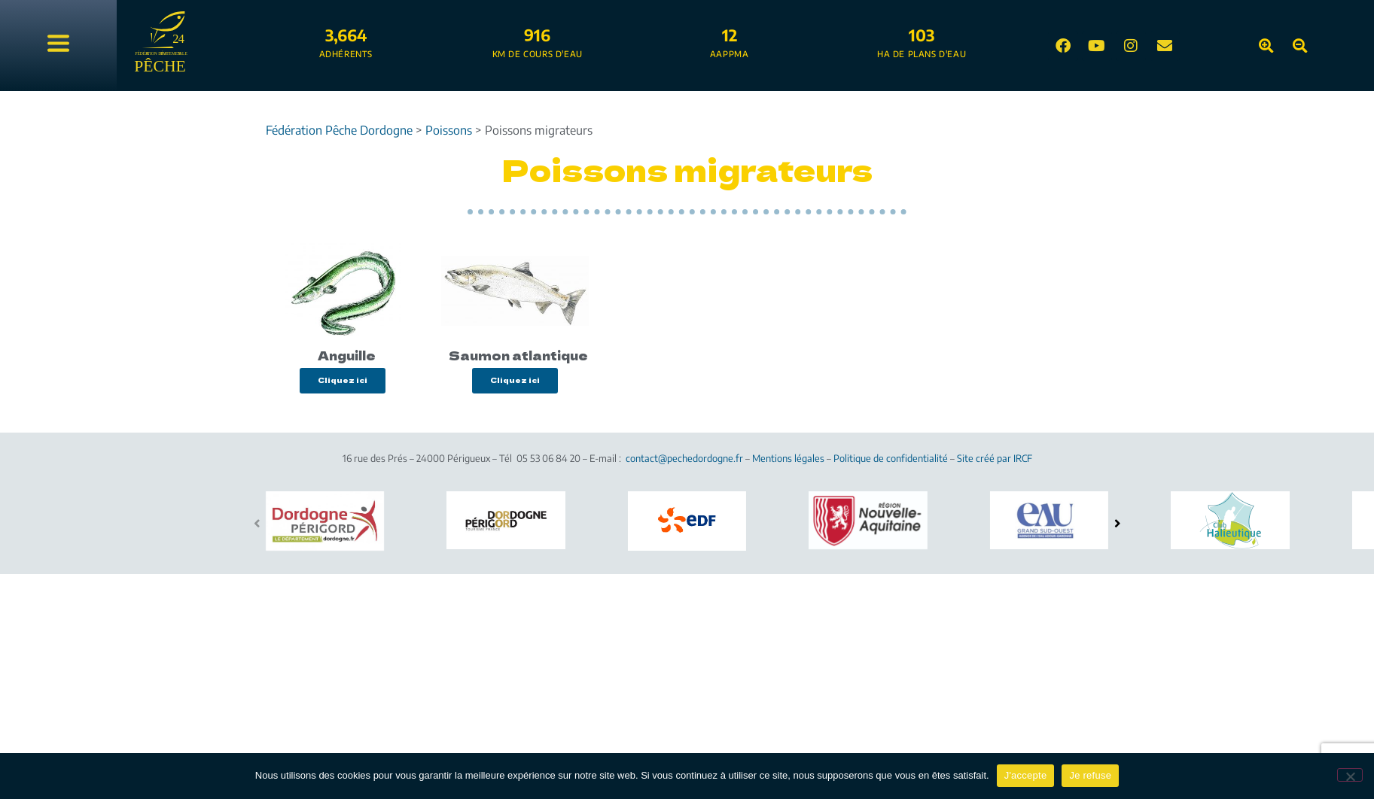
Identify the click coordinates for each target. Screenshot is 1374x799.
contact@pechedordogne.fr (684, 458)
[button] (1117, 523)
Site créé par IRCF (994, 458)
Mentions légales (788, 458)
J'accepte (1025, 775)
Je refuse (1090, 775)
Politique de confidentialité (890, 458)
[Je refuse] (1350, 775)
